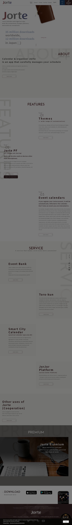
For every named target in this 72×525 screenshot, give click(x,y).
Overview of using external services (17, 523)
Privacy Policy (6, 523)
